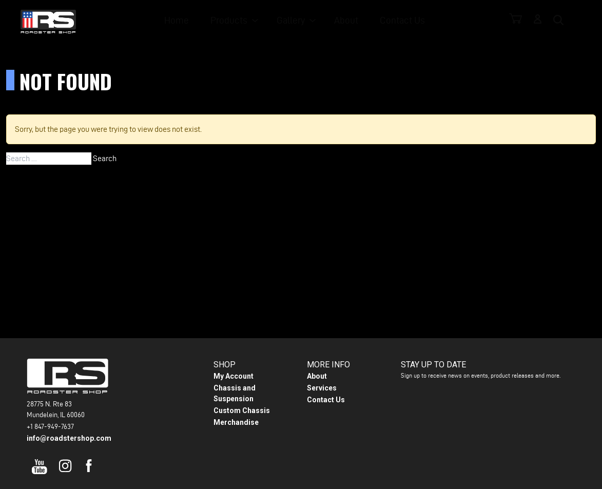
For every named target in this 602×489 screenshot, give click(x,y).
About (349, 21)
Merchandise (236, 422)
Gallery (295, 21)
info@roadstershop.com (69, 438)
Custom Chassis (241, 410)
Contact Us (403, 21)
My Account (233, 376)
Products (236, 21)
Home (185, 21)
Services (322, 388)
